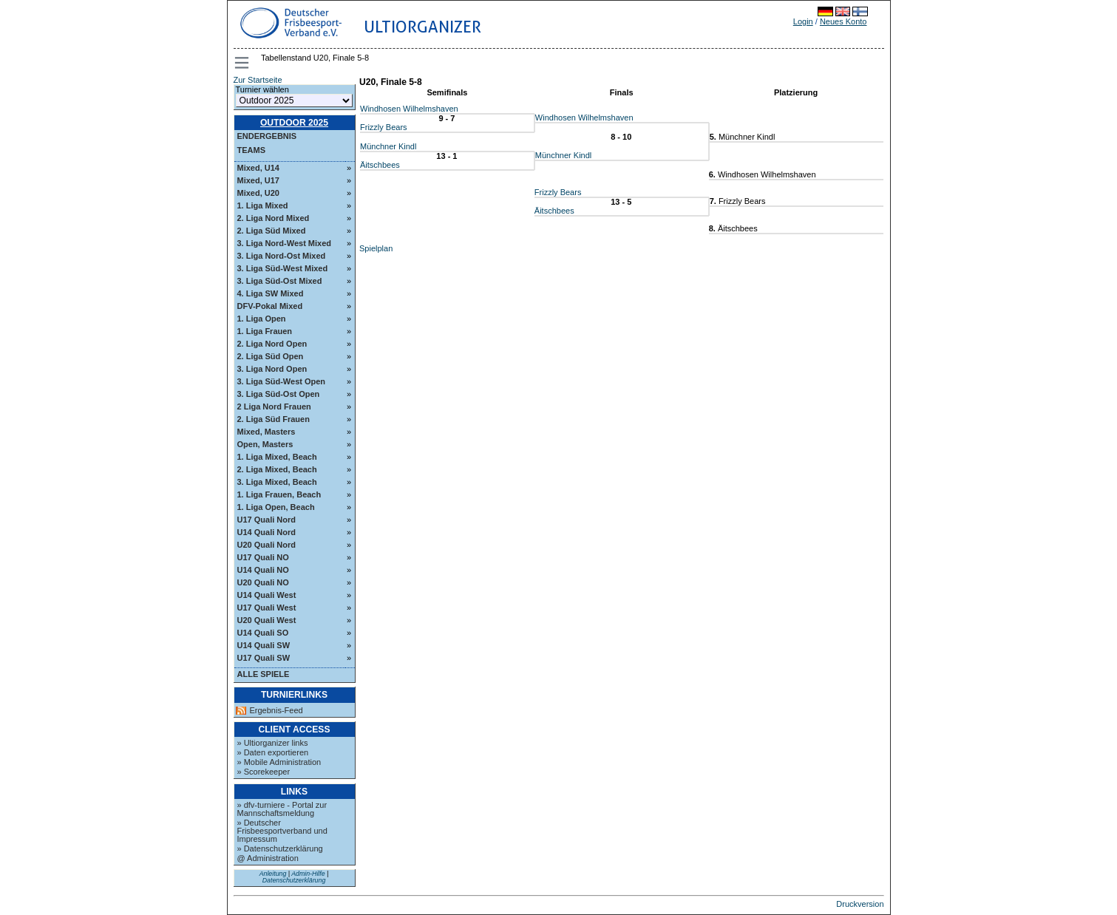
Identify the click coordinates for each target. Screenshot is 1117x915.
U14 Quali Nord (266, 532)
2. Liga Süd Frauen (273, 419)
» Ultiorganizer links (272, 742)
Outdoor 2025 (294, 122)
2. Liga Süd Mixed (271, 230)
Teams (251, 150)
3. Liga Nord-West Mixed (284, 243)
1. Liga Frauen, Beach (279, 494)
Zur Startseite (258, 79)
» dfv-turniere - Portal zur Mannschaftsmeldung (282, 808)
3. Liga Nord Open (272, 368)
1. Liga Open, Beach (276, 507)
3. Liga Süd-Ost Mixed (279, 280)
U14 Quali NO (263, 569)
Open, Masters (265, 444)
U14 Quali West (266, 595)
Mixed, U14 (258, 167)
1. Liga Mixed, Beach (277, 456)
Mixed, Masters (266, 431)
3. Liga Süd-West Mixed (282, 268)
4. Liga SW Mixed (270, 293)
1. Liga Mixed (262, 205)
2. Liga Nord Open (272, 343)
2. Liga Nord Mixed (273, 218)
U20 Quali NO (263, 582)
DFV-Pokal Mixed (270, 306)
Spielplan (376, 248)
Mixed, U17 (258, 180)
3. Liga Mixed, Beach (277, 481)
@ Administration (268, 858)
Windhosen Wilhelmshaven (409, 108)
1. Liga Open (261, 318)
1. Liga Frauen (265, 331)
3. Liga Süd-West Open (281, 381)
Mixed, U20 (258, 192)
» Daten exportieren (273, 752)
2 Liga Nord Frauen (274, 406)
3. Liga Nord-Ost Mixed (281, 255)
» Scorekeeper (264, 771)
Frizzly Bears (383, 127)
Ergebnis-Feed (276, 711)
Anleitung (273, 873)
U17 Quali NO (263, 557)
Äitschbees (380, 164)
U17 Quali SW (264, 657)
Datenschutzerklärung (294, 880)
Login (803, 21)
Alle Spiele (263, 674)
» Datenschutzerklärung (280, 848)
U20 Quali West (266, 620)
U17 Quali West (266, 607)
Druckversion (859, 903)
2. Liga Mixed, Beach (277, 469)
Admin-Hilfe (308, 873)
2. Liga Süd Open (270, 356)
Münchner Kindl (388, 146)
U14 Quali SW (264, 645)
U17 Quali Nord (266, 519)
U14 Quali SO (263, 632)
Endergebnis (267, 136)
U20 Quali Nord (266, 544)
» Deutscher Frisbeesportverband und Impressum (282, 830)
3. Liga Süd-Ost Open (278, 394)
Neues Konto (843, 21)
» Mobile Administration (279, 762)
